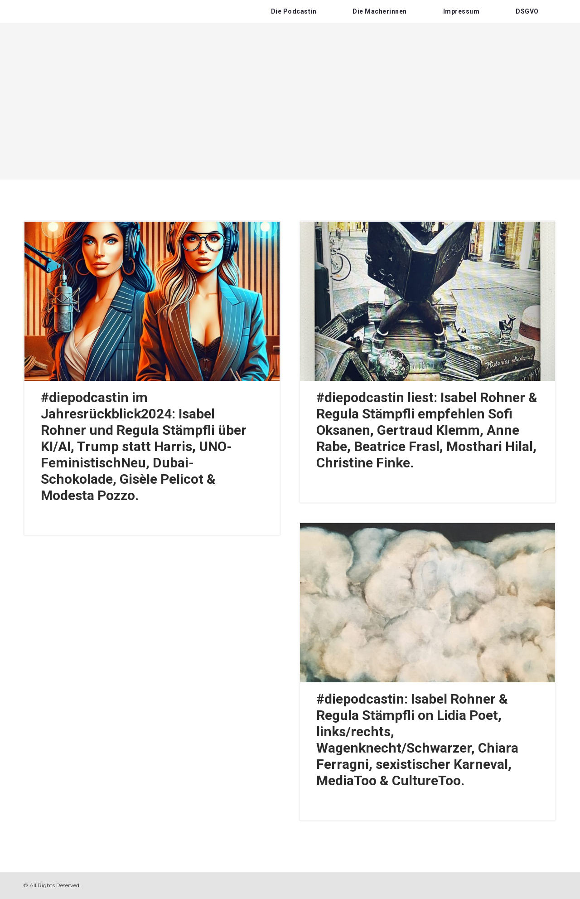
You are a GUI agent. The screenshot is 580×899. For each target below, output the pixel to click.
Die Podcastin (294, 11)
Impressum (461, 11)
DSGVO (527, 11)
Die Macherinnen (380, 11)
